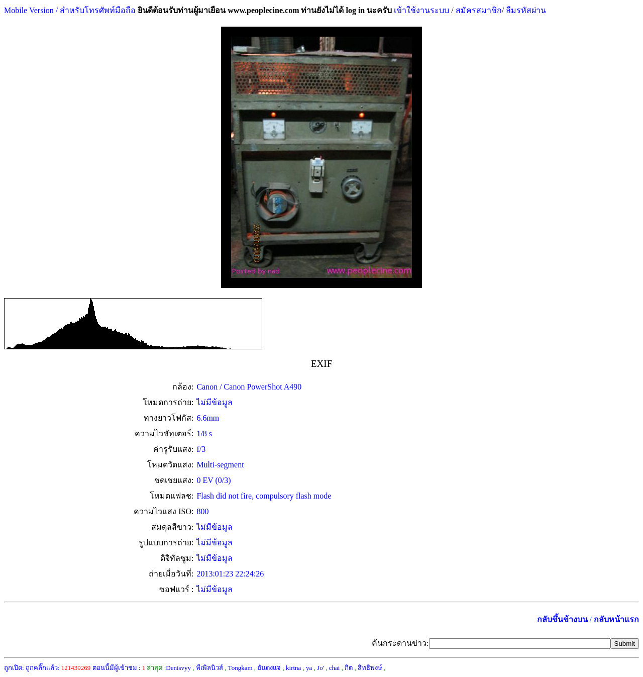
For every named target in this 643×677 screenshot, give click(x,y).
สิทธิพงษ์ (370, 667)
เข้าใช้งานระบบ (420, 10)
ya (309, 667)
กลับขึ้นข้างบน (562, 619)
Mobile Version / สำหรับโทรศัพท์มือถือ (70, 10)
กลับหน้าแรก (616, 619)
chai (334, 667)
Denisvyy (178, 667)
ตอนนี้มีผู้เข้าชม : (119, 667)
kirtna (293, 667)
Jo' (320, 667)
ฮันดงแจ (269, 667)
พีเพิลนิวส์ (209, 667)
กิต (349, 667)
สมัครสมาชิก (479, 10)
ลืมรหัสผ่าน (525, 10)
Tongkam (240, 667)
